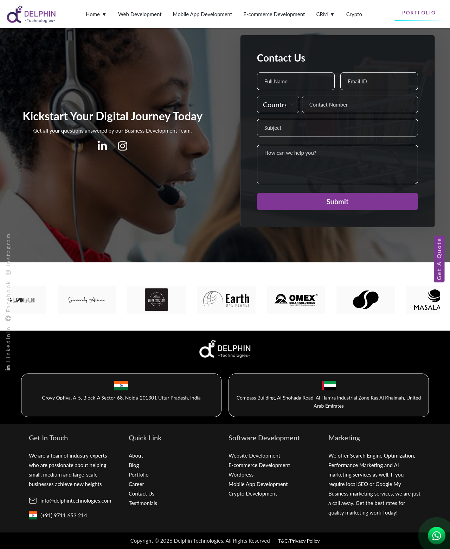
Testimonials (143, 503)
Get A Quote (438, 258)
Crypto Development (253, 493)
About (136, 455)
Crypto (354, 14)
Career (136, 484)
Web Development (140, 14)
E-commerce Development (274, 14)
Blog (134, 465)
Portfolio (419, 12)
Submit (338, 201)
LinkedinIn (8, 348)
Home (96, 14)
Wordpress (241, 474)
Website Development (254, 455)
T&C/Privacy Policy (299, 541)
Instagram (8, 254)
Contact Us (141, 493)
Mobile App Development (202, 14)
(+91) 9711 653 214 (63, 515)
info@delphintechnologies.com (75, 500)
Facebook (8, 301)
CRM (325, 14)
